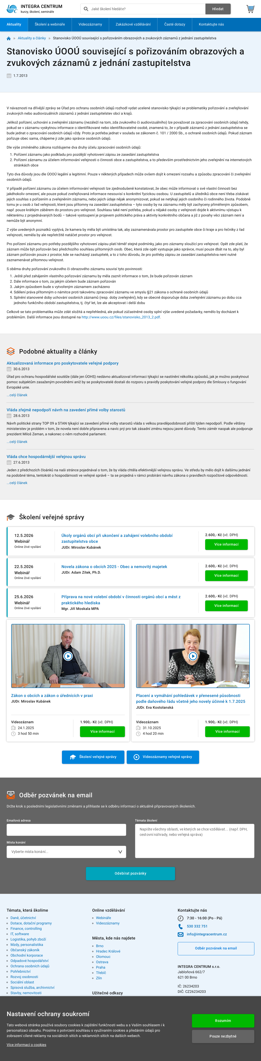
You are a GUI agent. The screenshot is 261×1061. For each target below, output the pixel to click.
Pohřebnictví (20, 972)
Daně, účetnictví (23, 918)
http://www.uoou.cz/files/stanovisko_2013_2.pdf (121, 317)
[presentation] (142, 9)
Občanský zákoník (25, 950)
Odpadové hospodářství (29, 961)
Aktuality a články (32, 38)
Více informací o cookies (26, 1045)
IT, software (19, 934)
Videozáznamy (108, 923)
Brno (100, 946)
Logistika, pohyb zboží (28, 939)
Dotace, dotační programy (31, 923)
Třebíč (101, 973)
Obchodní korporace (26, 956)
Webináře (103, 918)
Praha (101, 968)
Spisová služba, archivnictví (32, 988)
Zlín (99, 978)
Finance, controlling (26, 929)
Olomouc (103, 957)
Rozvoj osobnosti (24, 977)
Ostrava (102, 962)
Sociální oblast (22, 982)
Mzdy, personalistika (26, 945)
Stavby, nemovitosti (26, 993)
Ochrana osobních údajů (29, 966)
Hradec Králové (108, 951)
